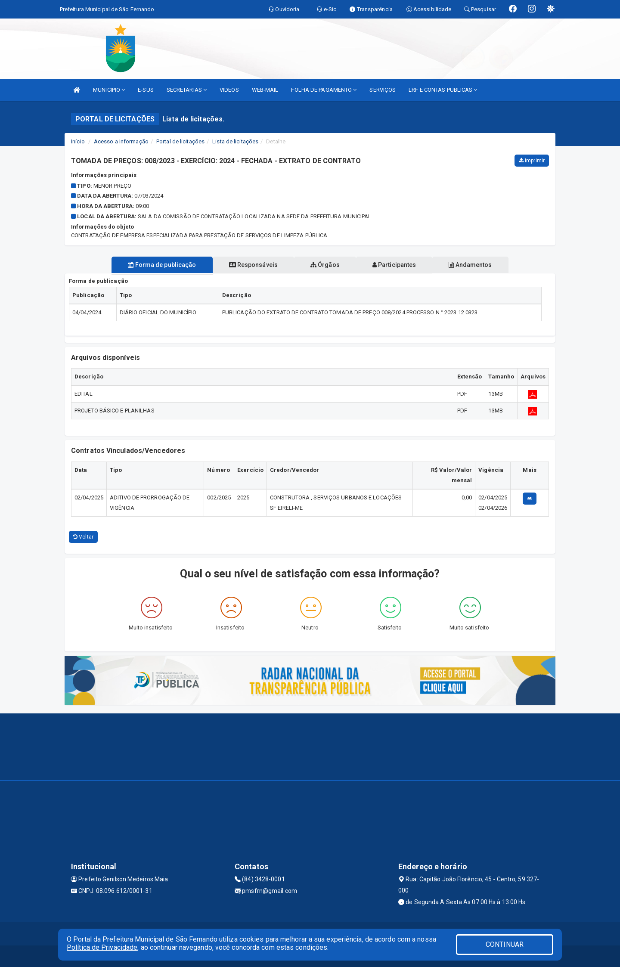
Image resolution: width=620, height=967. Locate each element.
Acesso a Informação (121, 141)
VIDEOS (229, 90)
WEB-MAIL (265, 90)
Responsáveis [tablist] (250, 264)
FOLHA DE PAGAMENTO (323, 90)
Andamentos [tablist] (477, 264)
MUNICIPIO (109, 90)
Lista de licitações (235, 141)
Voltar (83, 537)
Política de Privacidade (102, 947)
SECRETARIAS (187, 90)
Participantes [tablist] (398, 264)
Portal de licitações (180, 141)
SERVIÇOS (382, 90)
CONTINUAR (505, 944)
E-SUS (146, 90)
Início (78, 141)
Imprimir (532, 161)
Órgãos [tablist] (325, 264)
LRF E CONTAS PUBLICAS (443, 90)
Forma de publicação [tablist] (155, 264)
